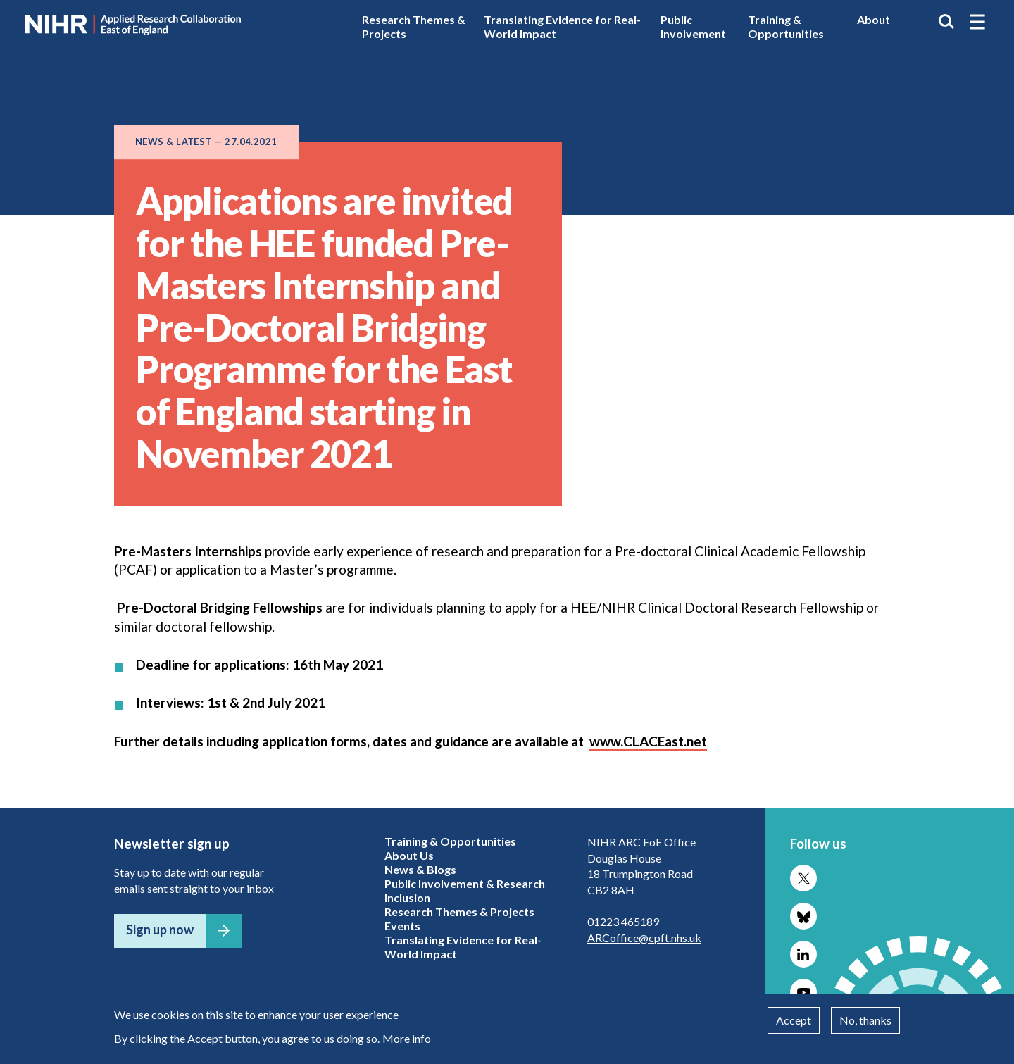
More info (406, 1038)
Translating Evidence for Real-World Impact (562, 26)
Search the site (946, 22)
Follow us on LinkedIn (803, 954)
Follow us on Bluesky (803, 916)
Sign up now (160, 929)
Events (402, 925)
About (873, 19)
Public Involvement (693, 26)
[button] (977, 22)
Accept (793, 1020)
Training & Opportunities (786, 26)
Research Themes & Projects (413, 26)
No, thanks (865, 1020)
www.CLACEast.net (648, 741)
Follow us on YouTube (803, 992)
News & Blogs (420, 869)
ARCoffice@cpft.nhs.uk (644, 937)
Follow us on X (803, 878)
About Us (409, 855)
